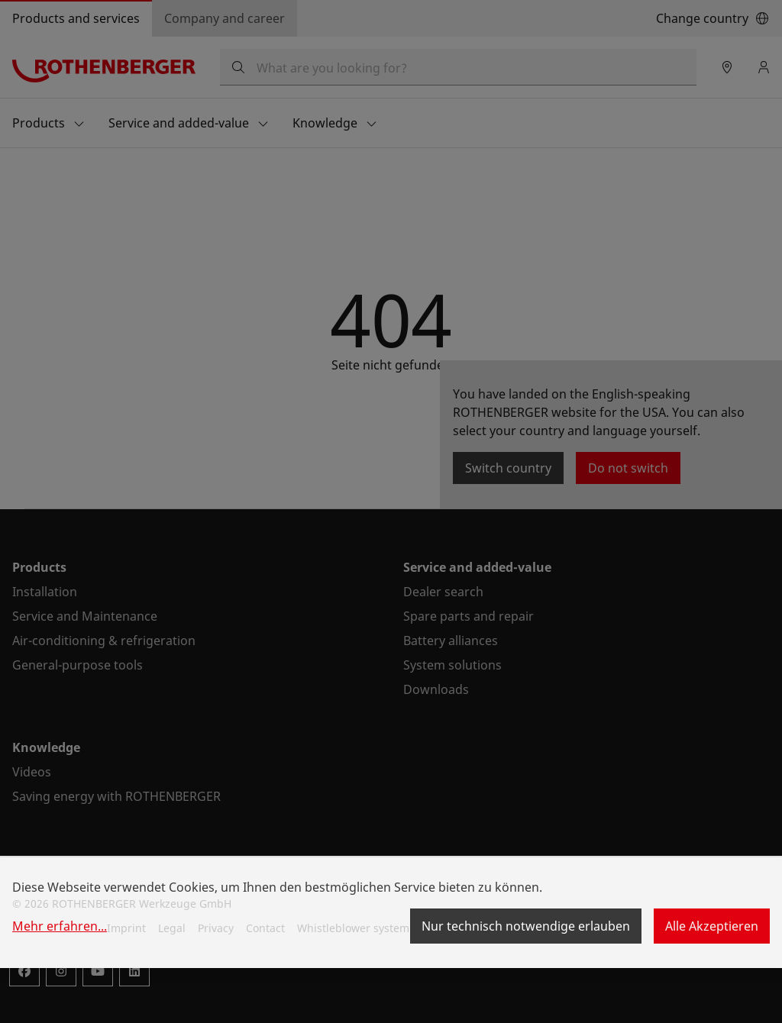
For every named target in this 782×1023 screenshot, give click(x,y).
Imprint (126, 928)
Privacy (216, 928)
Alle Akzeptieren (711, 926)
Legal (172, 928)
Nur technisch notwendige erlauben (526, 926)
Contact (265, 928)
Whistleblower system (353, 928)
